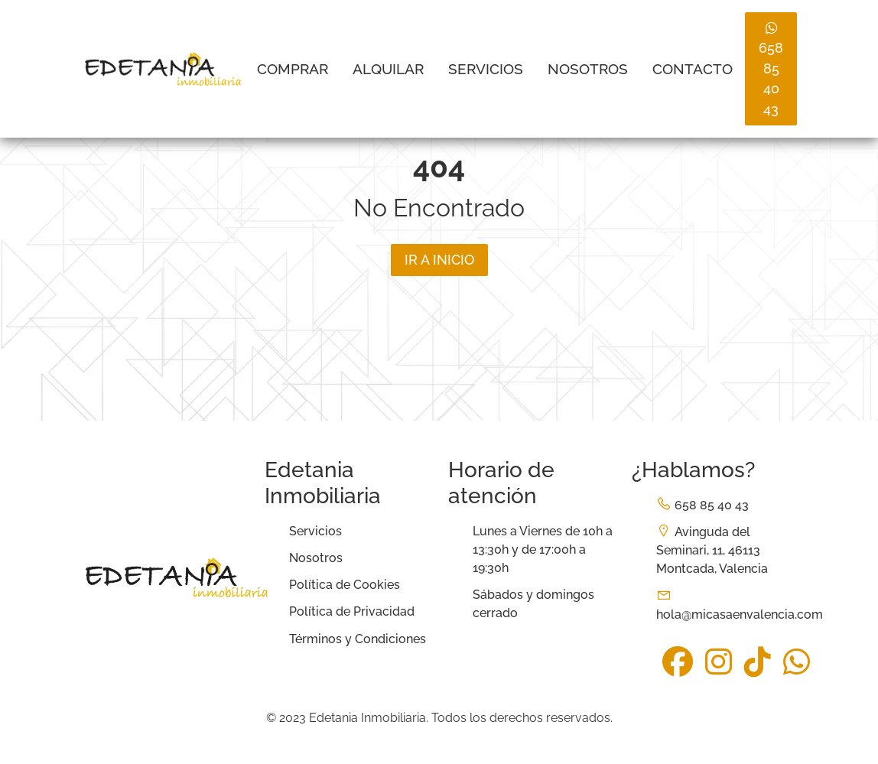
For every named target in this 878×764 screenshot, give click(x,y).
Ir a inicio (439, 260)
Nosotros (588, 68)
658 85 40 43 (771, 69)
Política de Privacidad (352, 611)
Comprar (292, 68)
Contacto (692, 68)
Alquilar (388, 68)
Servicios (485, 68)
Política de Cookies (344, 584)
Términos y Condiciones (357, 639)
